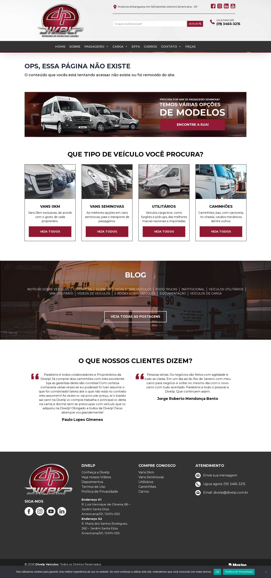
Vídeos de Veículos (93, 302)
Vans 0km (146, 482)
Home (60, 36)
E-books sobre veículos (134, 302)
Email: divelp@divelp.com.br (220, 502)
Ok (217, 571)
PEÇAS (190, 36)
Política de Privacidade (100, 501)
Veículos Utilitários (226, 298)
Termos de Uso (93, 496)
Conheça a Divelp (96, 482)
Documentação (173, 302)
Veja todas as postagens (135, 326)
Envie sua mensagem (215, 485)
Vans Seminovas (151, 486)
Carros (150, 36)
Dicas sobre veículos (133, 298)
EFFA (136, 36)
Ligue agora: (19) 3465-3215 (219, 493)
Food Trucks (166, 298)
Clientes (103, 298)
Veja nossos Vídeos (96, 486)
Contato (171, 36)
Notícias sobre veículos (48, 298)
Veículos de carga (206, 302)
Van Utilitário (61, 302)
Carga (120, 36)
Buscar (191, 24)
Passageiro (96, 36)
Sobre (74, 36)
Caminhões (82, 298)
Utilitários (145, 491)
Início (29, 49)
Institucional (193, 298)
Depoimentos (92, 491)
